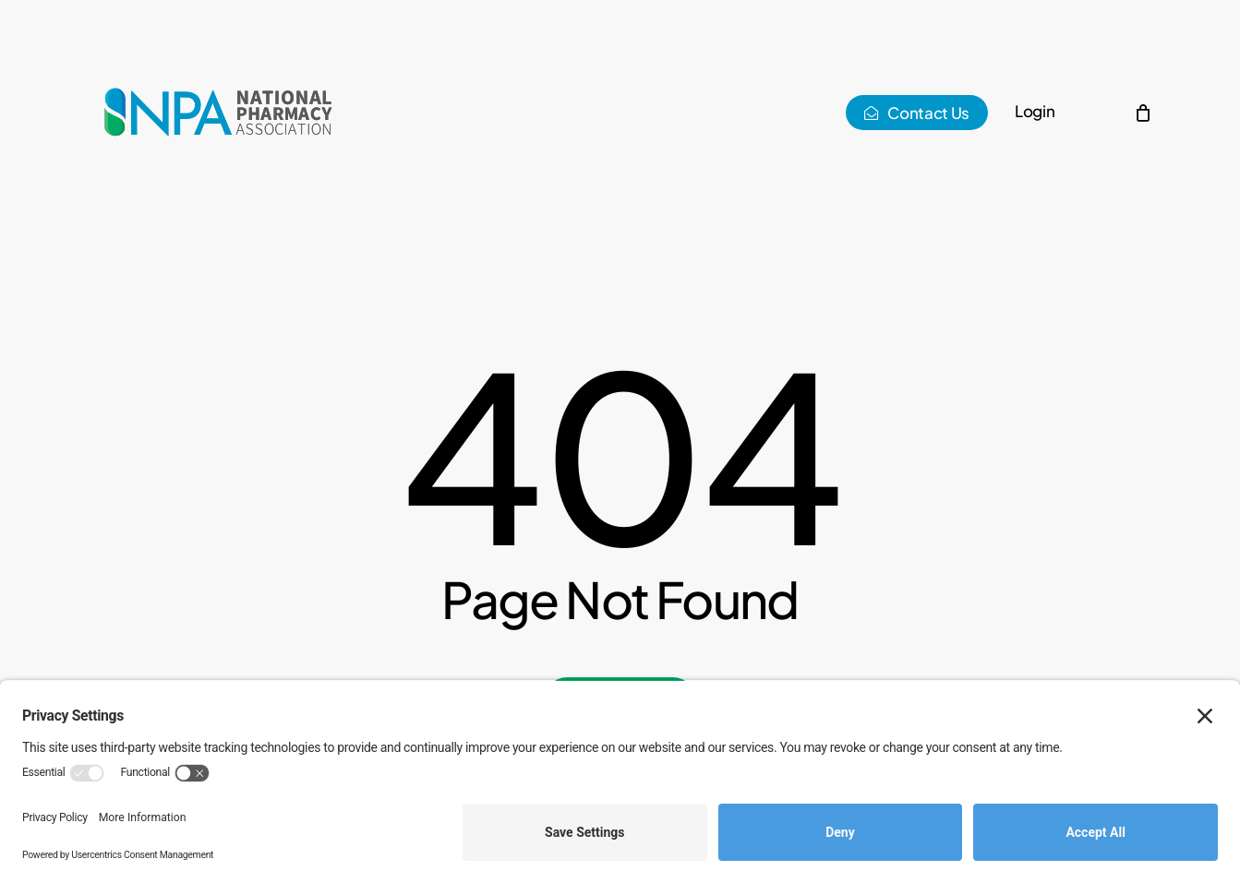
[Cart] (1143, 112)
